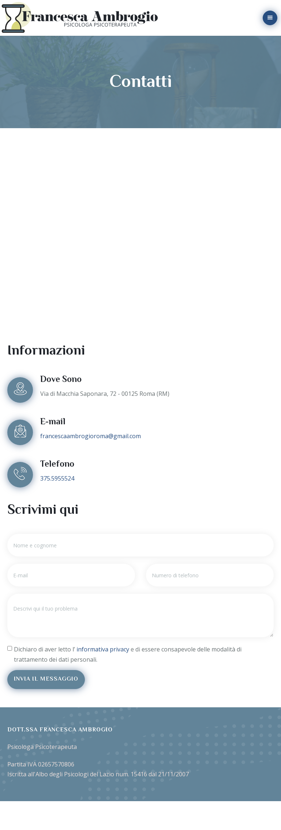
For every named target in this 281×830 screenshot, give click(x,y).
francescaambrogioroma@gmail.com (90, 436)
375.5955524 (57, 478)
